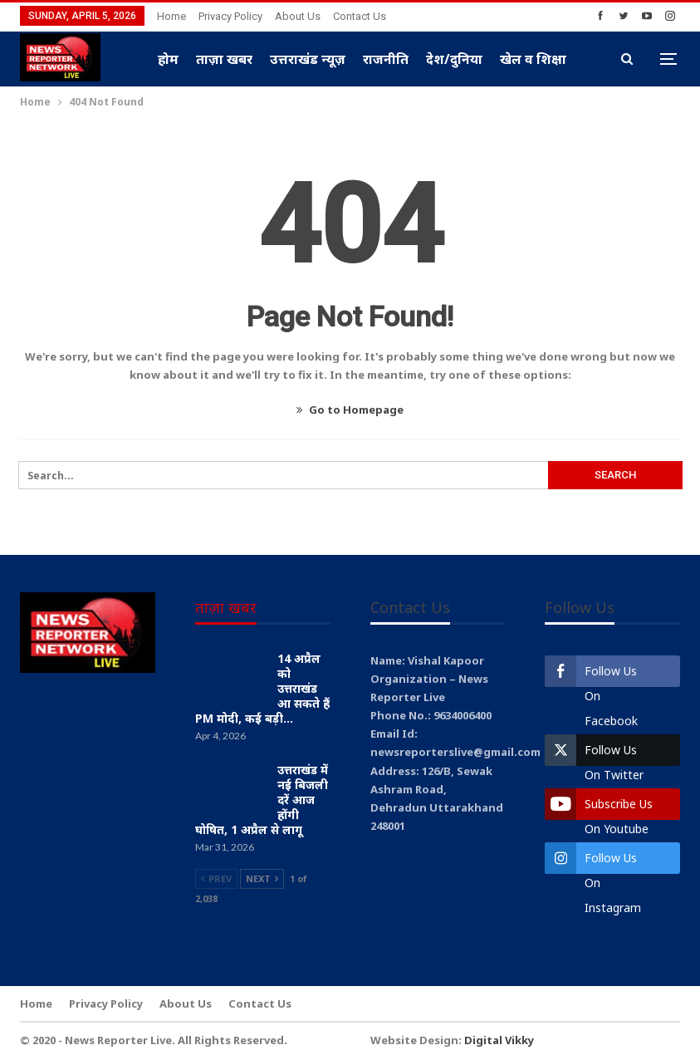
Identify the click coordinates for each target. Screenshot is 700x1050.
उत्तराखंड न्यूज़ (307, 59)
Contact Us (359, 16)
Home (171, 16)
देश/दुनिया (454, 59)
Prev (216, 878)
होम (168, 59)
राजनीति (386, 59)
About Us (298, 16)
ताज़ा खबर (224, 59)
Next (262, 878)
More (517, 59)
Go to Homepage (350, 409)
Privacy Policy (230, 16)
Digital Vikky (499, 1040)
